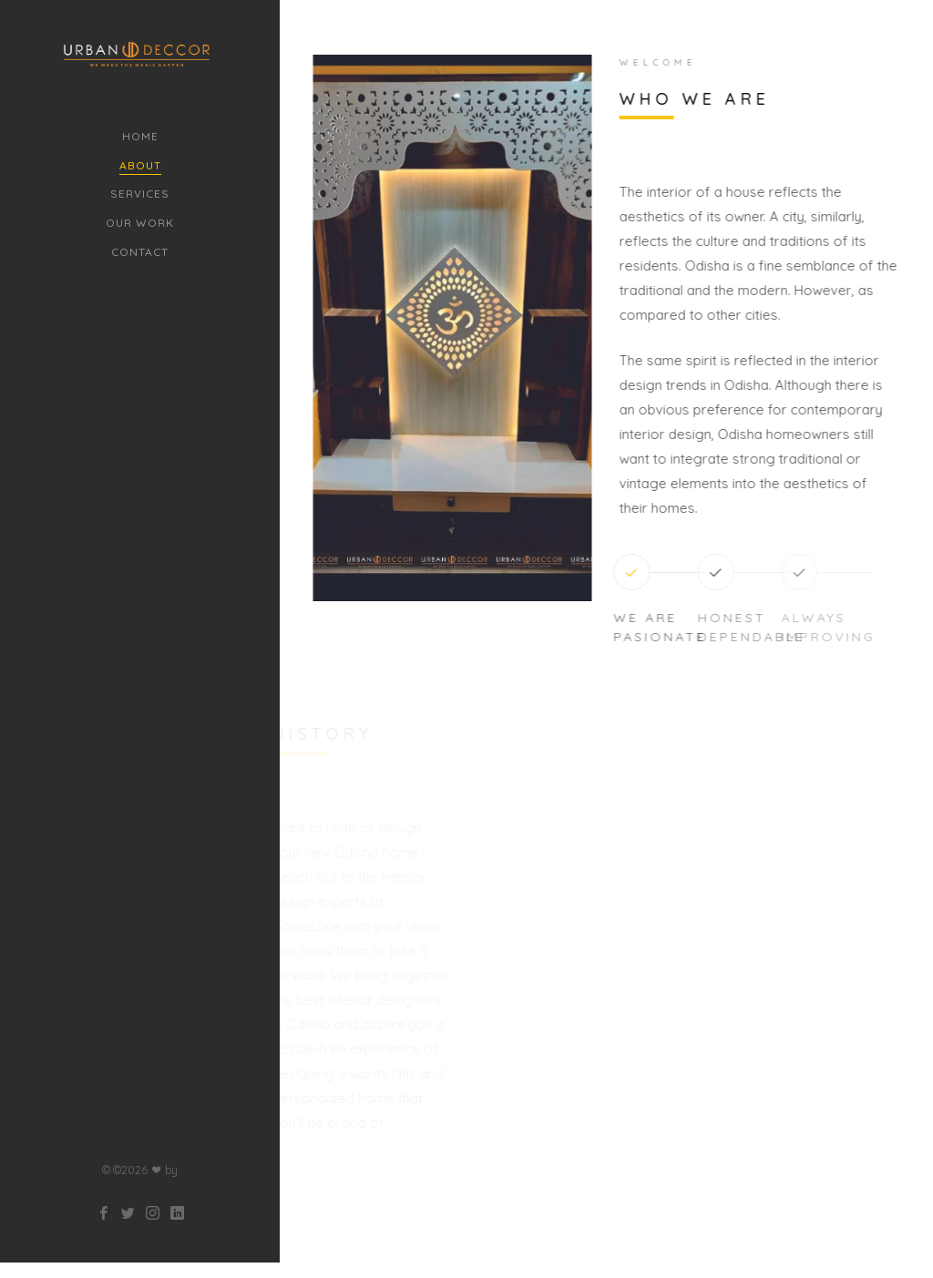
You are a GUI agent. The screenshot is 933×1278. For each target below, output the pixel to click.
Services (139, 193)
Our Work (140, 223)
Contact (140, 252)
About (140, 165)
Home (140, 136)
